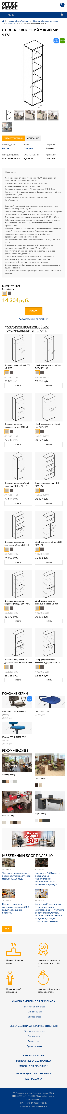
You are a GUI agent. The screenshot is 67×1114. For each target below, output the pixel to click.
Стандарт (28, 148)
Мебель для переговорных (33, 1073)
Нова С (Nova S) (41, 778)
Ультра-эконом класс (34, 1006)
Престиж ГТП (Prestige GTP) (14, 711)
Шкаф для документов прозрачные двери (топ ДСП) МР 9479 (47, 662)
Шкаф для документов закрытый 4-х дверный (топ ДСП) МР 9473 (46, 604)
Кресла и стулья (33, 1055)
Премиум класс (34, 1046)
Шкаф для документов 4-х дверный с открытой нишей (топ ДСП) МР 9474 (18, 662)
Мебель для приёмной (33, 1066)
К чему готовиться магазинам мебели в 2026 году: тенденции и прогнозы (15, 908)
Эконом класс (35, 1011)
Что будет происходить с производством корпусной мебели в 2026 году (16, 875)
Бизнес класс (34, 1016)
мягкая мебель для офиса (33, 1060)
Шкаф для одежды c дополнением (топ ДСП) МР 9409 (16, 427)
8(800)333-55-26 (40, 1103)
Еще (7, 929)
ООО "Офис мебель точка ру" (43, 1096)
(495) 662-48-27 (26, 1103)
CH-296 (38, 711)
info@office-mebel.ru (34, 1099)
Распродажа (33, 1078)
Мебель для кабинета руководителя (34, 1026)
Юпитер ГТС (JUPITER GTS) (14, 737)
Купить (33, 311)
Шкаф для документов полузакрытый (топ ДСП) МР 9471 (16, 545)
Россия (5, 148)
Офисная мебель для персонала (33, 1001)
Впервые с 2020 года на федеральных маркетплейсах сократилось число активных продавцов (47, 878)
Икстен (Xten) (8, 815)
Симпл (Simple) (8, 774)
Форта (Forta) (40, 813)
